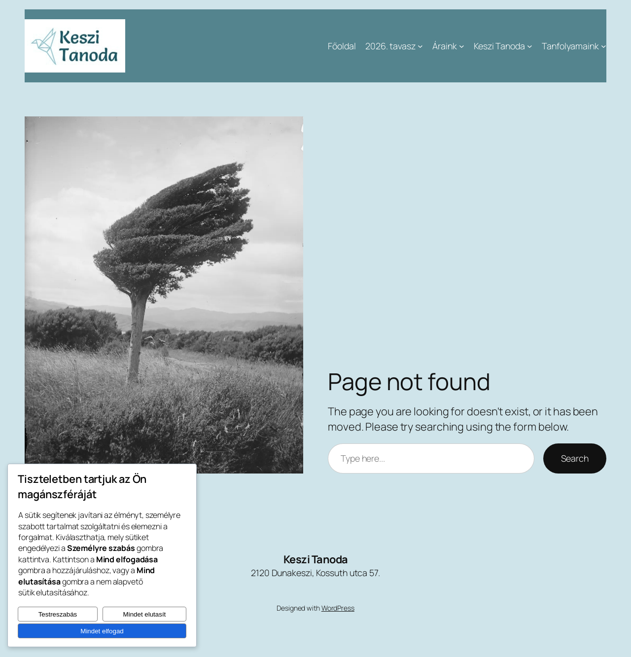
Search (575, 458)
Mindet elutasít (144, 614)
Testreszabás (57, 614)
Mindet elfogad (101, 631)
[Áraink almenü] (461, 46)
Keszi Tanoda (315, 559)
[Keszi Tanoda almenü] (529, 46)
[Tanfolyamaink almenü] (603, 46)
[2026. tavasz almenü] (420, 46)
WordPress (337, 608)
